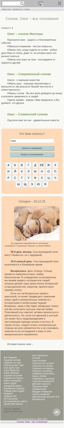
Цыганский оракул (13, 404)
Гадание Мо (10, 396)
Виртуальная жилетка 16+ (46, 396)
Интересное (38, 399)
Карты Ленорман (12, 380)
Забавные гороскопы (43, 373)
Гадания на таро (12, 362)
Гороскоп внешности (43, 381)
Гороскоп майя (40, 386)
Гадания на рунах (13, 375)
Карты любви (39, 376)
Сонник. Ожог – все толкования (32, 422)
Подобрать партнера (43, 378)
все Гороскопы (40, 355)
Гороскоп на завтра (42, 365)
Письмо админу (12, 409)
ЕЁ (42, 165)
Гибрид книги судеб (14, 391)
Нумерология (39, 389)
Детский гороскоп (41, 383)
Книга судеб (10, 383)
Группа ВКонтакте (13, 411)
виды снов (6, 9)
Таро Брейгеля (11, 370)
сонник (27, 9)
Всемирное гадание (14, 388)
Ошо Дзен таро (12, 367)
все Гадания (10, 357)
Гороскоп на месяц (42, 371)
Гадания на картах (13, 378)
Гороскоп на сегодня (43, 363)
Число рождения (41, 394)
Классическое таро (14, 365)
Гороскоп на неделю (43, 368)
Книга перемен (11, 373)
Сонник (36, 358)
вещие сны (17, 9)
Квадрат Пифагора (42, 391)
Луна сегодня (39, 360)
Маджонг (8, 393)
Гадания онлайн (12, 360)
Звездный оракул (13, 385)
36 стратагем (10, 398)
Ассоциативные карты (15, 401)
